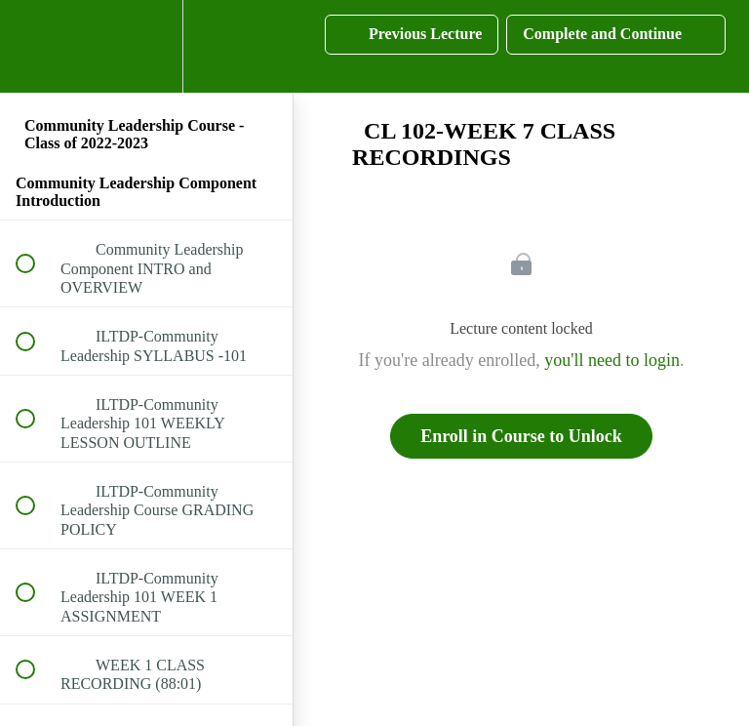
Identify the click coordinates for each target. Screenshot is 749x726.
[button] (36, 46)
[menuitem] (146, 46)
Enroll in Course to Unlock (521, 436)
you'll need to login (612, 360)
